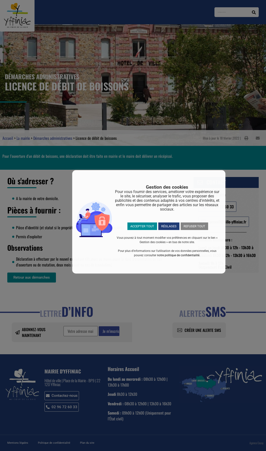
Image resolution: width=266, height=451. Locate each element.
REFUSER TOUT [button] (194, 226)
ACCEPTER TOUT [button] (142, 226)
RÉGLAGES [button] (169, 226)
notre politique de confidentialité (178, 255)
